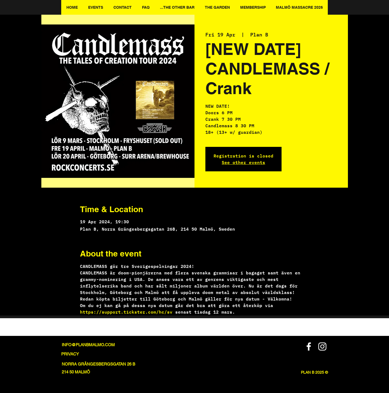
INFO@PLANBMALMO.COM (88, 344)
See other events (243, 162)
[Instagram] (322, 346)
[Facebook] (308, 346)
